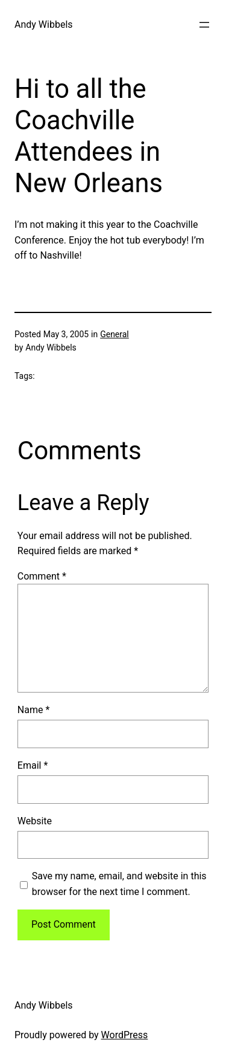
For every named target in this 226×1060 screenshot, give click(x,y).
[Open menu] (204, 25)
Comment (41, 576)
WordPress (124, 1035)
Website (34, 821)
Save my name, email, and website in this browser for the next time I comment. (119, 883)
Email (32, 765)
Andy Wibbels (43, 24)
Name (33, 710)
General (114, 334)
